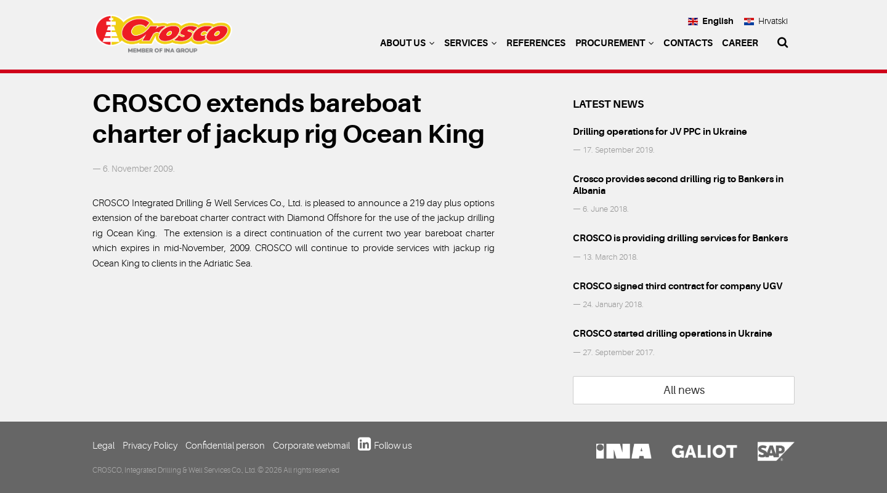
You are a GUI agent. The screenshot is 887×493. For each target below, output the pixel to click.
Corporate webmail (311, 445)
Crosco (163, 37)
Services (470, 43)
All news (684, 390)
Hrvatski (766, 21)
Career (740, 43)
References (535, 43)
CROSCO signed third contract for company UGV (677, 286)
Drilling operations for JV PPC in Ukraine (660, 131)
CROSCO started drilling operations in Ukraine (672, 333)
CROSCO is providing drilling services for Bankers (680, 238)
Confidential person (225, 445)
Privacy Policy (150, 445)
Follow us (393, 445)
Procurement (614, 43)
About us (407, 43)
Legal (103, 445)
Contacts (688, 43)
